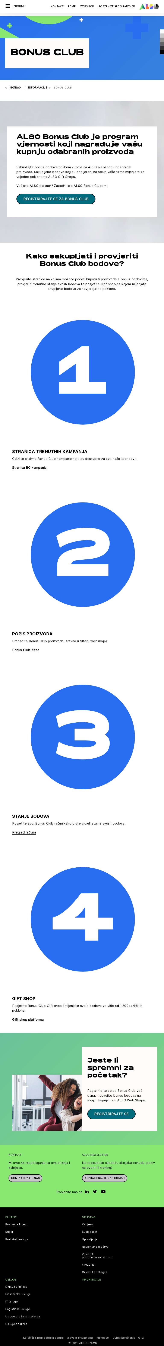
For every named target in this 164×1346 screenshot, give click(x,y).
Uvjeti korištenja (124, 1337)
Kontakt (57, 6)
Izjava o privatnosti (79, 1337)
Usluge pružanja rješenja (22, 1316)
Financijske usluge (18, 1294)
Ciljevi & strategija (94, 1272)
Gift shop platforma (28, 1020)
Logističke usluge (17, 1309)
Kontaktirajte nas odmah (105, 1178)
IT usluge (11, 1301)
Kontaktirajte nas (25, 1178)
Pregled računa (24, 832)
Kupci (9, 1231)
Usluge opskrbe (16, 1324)
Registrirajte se (111, 1114)
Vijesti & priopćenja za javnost (97, 1256)
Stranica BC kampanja (29, 468)
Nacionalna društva (95, 1246)
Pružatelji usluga (16, 1239)
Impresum (103, 1337)
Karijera (87, 1224)
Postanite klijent (16, 1224)
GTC (141, 1337)
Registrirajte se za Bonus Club (56, 199)
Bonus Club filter (25, 650)
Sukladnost (89, 1231)
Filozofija (88, 1264)
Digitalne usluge (16, 1286)
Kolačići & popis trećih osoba (43, 1337)
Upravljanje (90, 1239)
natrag (16, 87)
